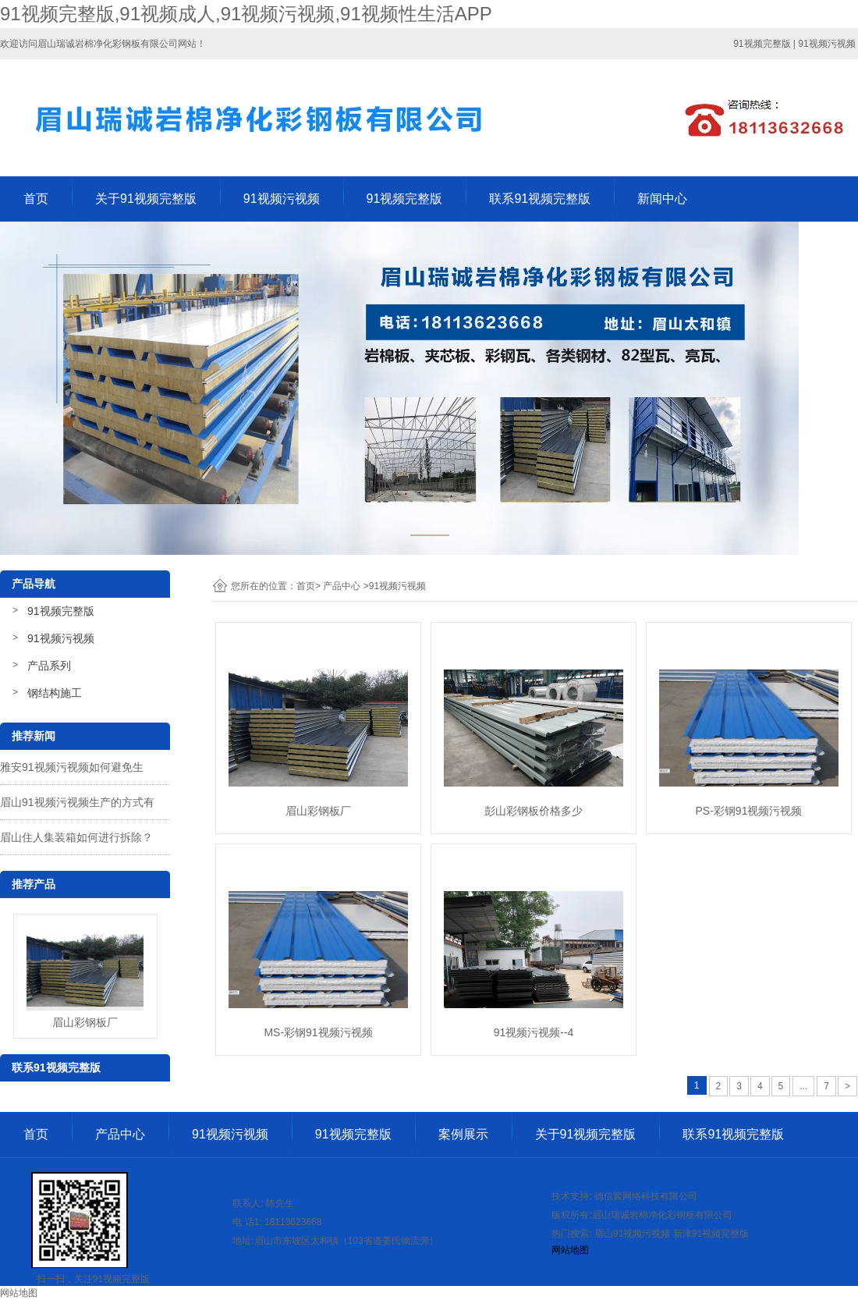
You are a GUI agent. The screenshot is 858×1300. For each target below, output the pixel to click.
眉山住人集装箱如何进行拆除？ (76, 837)
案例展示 (463, 1134)
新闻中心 (662, 198)
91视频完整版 (405, 198)
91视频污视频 (281, 198)
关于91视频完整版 (146, 198)
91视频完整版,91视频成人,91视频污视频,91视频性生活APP (246, 13)
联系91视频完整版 (539, 198)
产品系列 (49, 665)
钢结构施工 (54, 693)
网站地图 (570, 1250)
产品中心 (341, 586)
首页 (35, 198)
